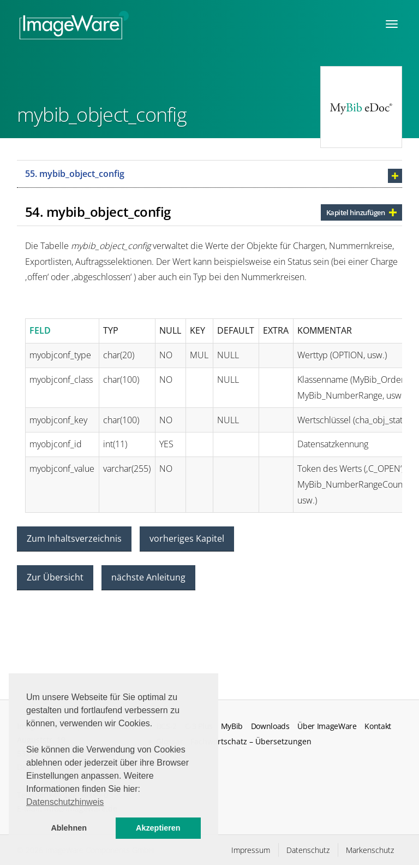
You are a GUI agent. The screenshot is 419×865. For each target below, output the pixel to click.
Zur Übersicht (55, 577)
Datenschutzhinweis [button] (65, 802)
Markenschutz (370, 850)
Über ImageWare (327, 726)
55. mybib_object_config (74, 174)
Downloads (270, 726)
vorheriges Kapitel (186, 538)
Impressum (250, 850)
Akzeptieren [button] (158, 827)
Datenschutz (308, 850)
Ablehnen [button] (69, 827)
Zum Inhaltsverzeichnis (74, 538)
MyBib (232, 726)
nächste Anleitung (148, 577)
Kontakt (377, 726)
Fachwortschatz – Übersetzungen (251, 741)
